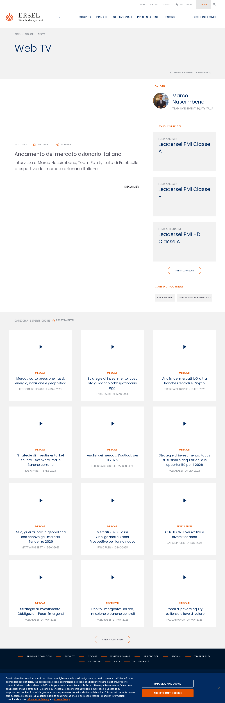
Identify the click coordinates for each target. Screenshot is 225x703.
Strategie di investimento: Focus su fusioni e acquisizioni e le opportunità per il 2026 (184, 461)
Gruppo (85, 17)
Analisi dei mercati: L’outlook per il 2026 (112, 458)
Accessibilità (141, 662)
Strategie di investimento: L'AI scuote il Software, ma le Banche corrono (40, 461)
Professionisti (148, 17)
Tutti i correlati (184, 271)
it (57, 17)
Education (184, 527)
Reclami (176, 657)
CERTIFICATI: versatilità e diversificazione (184, 535)
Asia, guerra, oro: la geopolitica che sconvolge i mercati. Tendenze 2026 (41, 537)
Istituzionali (122, 17)
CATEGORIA (21, 321)
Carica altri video (112, 640)
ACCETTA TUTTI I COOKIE (168, 693)
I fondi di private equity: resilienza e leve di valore (184, 612)
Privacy (70, 657)
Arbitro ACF (151, 657)
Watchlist (183, 4)
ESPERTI (35, 321)
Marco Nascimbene (188, 99)
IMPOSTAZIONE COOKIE (167, 683)
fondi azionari (165, 298)
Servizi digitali (149, 4)
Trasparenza (202, 657)
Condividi (63, 145)
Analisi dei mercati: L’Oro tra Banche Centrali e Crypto (184, 381)
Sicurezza (94, 662)
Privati (101, 17)
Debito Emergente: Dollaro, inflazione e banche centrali (112, 612)
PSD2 (117, 662)
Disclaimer (131, 187)
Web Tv (41, 35)
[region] (112, 688)
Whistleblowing (120, 657)
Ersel (18, 35)
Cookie (92, 657)
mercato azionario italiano (195, 298)
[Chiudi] (219, 688)
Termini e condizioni (39, 657)
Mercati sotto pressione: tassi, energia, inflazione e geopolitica (40, 381)
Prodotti (112, 604)
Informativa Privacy (38, 699)
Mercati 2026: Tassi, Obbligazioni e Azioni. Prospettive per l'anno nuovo (112, 537)
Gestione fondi (204, 17)
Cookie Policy (62, 699)
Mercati (40, 373)
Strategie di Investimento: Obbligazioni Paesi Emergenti (40, 612)
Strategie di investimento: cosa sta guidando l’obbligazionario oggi (113, 384)
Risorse (170, 17)
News (166, 4)
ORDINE (46, 321)
